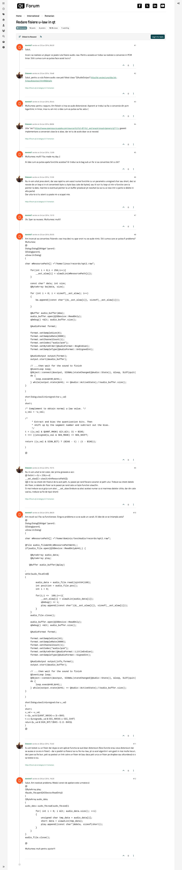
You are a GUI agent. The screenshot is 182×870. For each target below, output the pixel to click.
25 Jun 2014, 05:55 (47, 234)
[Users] (3, 25)
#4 (135, 124)
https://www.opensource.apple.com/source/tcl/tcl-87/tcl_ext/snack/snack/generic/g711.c (77, 128)
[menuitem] (178, 3)
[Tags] (3, 14)
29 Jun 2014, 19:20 (47, 778)
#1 (135, 45)
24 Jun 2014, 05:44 (47, 101)
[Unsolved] (3, 47)
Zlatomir (28, 73)
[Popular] (3, 20)
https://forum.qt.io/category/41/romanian (39, 88)
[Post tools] (133, 65)
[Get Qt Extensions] (3, 42)
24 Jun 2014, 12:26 (47, 177)
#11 (134, 743)
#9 (135, 467)
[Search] (3, 36)
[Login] (178, 3)
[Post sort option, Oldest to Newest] (27, 37)
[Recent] (3, 9)
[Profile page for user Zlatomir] (19, 75)
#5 (135, 152)
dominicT (28, 45)
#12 (134, 778)
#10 (134, 512)
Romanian (21, 28)
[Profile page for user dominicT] (19, 47)
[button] (3, 867)
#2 (135, 73)
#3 (135, 101)
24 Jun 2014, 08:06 (47, 124)
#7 (135, 215)
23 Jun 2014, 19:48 (47, 73)
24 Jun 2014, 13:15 (47, 215)
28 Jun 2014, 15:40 (47, 743)
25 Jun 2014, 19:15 (47, 467)
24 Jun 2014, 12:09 (47, 152)
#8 (135, 234)
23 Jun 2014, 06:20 (47, 45)
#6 (135, 177)
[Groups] (3, 31)
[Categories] (3, 3)
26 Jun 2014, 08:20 (47, 512)
